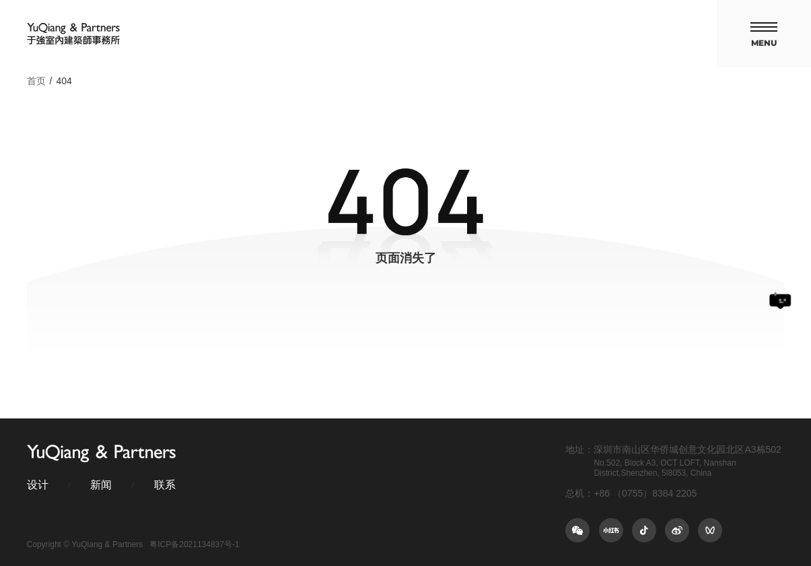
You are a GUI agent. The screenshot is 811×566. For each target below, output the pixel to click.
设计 (37, 485)
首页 (36, 80)
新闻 (101, 485)
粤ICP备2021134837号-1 (194, 544)
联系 (165, 485)
